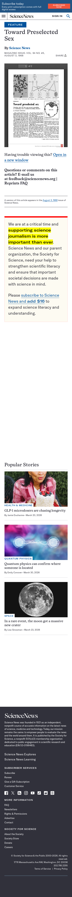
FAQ (6, 805)
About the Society (13, 834)
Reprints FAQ (15, 183)
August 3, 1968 (50, 200)
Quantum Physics (18, 558)
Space (9, 616)
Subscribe (9, 773)
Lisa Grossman (15, 629)
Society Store (11, 838)
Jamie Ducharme (16, 515)
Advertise (9, 818)
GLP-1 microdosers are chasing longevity (35, 510)
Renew (8, 777)
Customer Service (14, 786)
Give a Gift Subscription (16, 781)
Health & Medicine (18, 505)
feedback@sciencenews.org (32, 179)
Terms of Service (42, 868)
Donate (8, 842)
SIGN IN (57, 16)
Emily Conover (15, 572)
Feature (15, 24)
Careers (8, 847)
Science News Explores (20, 754)
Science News (19, 48)
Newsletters (10, 809)
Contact (8, 822)
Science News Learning (20, 759)
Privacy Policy (61, 868)
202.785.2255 (61, 865)
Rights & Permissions (15, 813)
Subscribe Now (59, 6)
